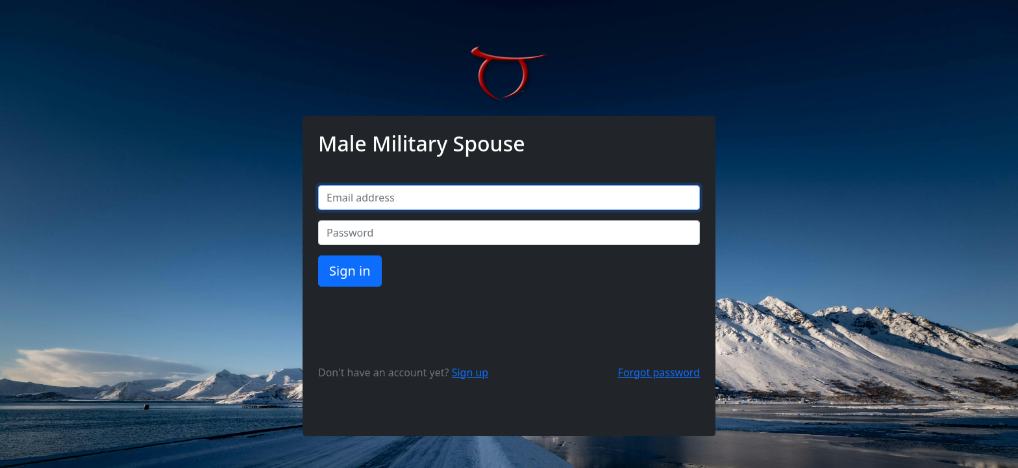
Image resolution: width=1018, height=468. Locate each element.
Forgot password (659, 372)
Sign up (470, 372)
